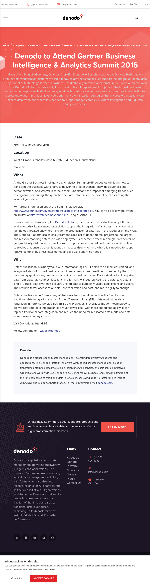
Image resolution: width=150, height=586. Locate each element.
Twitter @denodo (49, 330)
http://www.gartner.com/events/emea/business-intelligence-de (53, 211)
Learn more (117, 427)
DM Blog (134, 4)
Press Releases (52, 45)
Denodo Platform (66, 222)
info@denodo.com (69, 4)
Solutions (73, 470)
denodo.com (105, 383)
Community (120, 4)
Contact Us (74, 483)
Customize (16, 578)
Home (6, 45)
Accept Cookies (43, 578)
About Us (73, 457)
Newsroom (34, 45)
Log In (145, 4)
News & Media (72, 476)
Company (18, 45)
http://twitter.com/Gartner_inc (49, 215)
